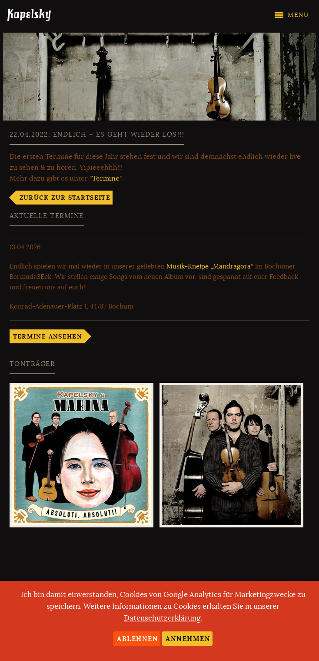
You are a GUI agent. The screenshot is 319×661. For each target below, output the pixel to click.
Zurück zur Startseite (65, 197)
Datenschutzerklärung (162, 618)
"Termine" (105, 178)
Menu (298, 15)
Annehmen (188, 638)
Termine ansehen (47, 336)
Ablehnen (137, 638)
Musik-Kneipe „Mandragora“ (209, 266)
